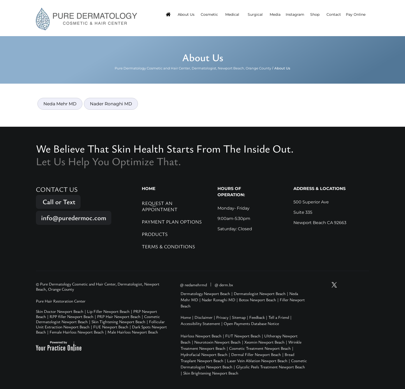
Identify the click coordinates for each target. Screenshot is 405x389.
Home (186, 317)
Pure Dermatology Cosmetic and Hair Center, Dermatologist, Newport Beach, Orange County (193, 68)
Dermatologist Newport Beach (260, 293)
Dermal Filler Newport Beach (256, 354)
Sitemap (239, 317)
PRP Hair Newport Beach (119, 316)
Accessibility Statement (200, 323)
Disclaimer (203, 317)
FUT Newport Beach (243, 336)
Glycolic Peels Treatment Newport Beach (270, 367)
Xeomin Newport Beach (264, 342)
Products (155, 234)
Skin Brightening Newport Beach (210, 373)
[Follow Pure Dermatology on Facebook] (353, 285)
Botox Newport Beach (257, 300)
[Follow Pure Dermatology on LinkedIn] (363, 285)
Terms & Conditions (168, 246)
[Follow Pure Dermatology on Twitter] (334, 285)
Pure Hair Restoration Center (60, 301)
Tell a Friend (278, 317)
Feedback (257, 317)
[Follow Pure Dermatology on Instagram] (344, 285)
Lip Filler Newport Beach (108, 311)
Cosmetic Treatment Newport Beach (260, 348)
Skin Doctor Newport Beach (59, 311)
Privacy (222, 317)
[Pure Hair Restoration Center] (86, 19)
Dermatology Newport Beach (205, 293)
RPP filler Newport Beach (72, 316)
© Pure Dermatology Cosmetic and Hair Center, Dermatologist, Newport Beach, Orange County (97, 286)
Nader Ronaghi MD (111, 103)
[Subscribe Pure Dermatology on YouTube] (324, 285)
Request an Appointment (159, 206)
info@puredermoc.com (73, 217)
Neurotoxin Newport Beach (217, 342)
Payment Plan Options (172, 221)
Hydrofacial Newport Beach (204, 354)
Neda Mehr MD (59, 103)
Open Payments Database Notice (251, 323)
